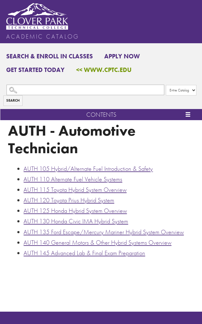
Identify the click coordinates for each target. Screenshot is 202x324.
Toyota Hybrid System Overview (75, 190)
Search (13, 100)
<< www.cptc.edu (103, 70)
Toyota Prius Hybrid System (69, 200)
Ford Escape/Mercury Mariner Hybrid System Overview (104, 232)
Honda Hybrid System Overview (75, 211)
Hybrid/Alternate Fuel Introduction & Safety (88, 169)
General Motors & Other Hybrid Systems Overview (97, 242)
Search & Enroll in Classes (49, 56)
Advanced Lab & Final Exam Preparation (84, 253)
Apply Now (122, 56)
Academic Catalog (42, 36)
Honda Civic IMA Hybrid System (76, 221)
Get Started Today (35, 70)
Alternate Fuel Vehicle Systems (73, 179)
